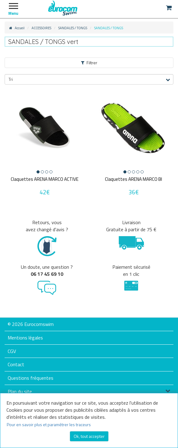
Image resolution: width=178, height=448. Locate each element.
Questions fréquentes (30, 378)
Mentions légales (25, 337)
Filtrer (89, 62)
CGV (12, 351)
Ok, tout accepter (89, 436)
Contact (16, 364)
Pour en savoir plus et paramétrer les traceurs (49, 424)
